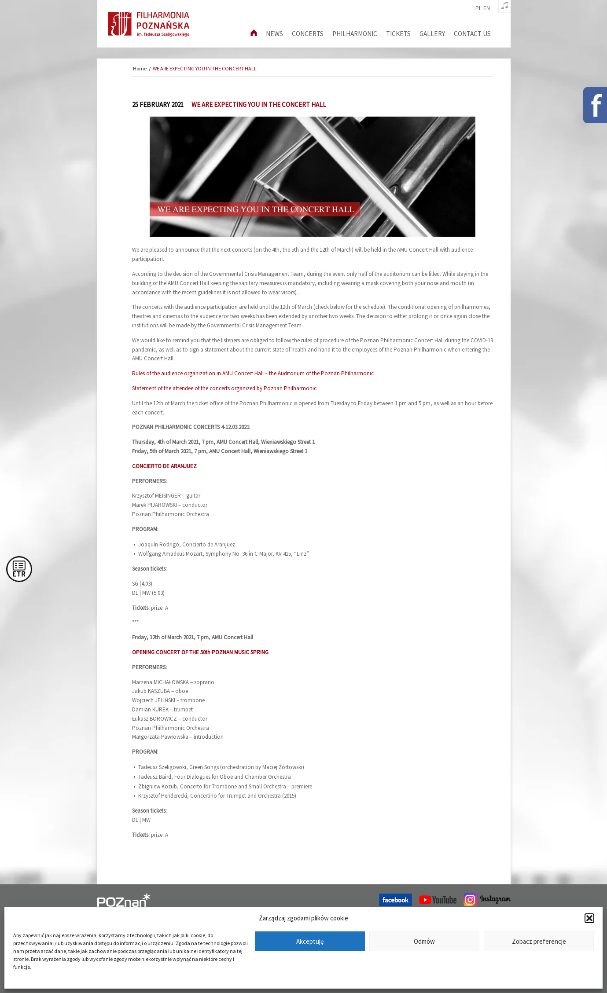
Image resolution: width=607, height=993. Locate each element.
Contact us (472, 33)
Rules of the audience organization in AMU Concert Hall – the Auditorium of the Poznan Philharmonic (253, 373)
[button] (589, 918)
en (486, 8)
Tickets (398, 33)
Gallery (432, 33)
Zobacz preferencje (539, 941)
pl (478, 8)
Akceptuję (310, 941)
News (274, 33)
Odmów (424, 941)
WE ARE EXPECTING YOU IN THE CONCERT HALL (205, 68)
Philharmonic (354, 33)
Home (140, 68)
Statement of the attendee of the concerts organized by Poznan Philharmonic (224, 388)
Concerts (308, 33)
